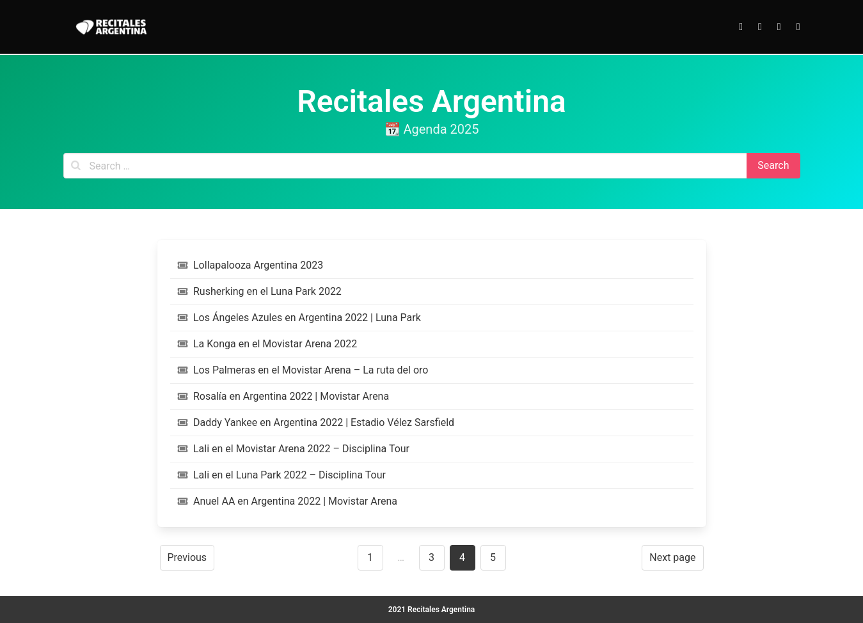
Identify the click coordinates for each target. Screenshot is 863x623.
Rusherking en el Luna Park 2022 (260, 291)
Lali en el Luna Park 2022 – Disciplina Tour (282, 475)
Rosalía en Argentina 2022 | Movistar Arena (284, 396)
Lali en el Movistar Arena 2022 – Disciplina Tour (294, 449)
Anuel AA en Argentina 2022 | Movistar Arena (287, 501)
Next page (672, 557)
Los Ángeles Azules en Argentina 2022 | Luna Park (299, 318)
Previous (187, 557)
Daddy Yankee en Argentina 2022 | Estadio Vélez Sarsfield (316, 422)
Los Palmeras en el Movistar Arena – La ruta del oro (303, 370)
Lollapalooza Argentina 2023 (251, 265)
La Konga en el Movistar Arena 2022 (268, 344)
